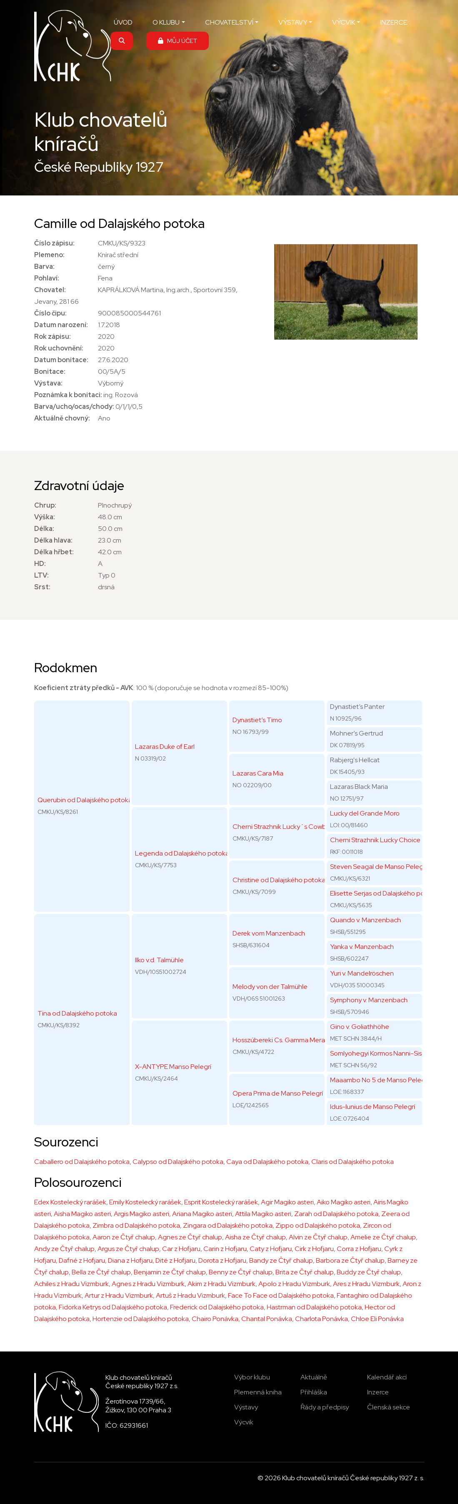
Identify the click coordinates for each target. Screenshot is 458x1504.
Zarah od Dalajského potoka (336, 1213)
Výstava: (48, 383)
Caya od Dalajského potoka (267, 1161)
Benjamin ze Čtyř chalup (170, 1272)
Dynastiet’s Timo (257, 720)
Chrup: (45, 505)
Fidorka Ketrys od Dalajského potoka (113, 1307)
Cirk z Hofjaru (314, 1248)
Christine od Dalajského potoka (279, 880)
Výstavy (246, 1407)
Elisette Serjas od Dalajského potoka (384, 893)
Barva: (44, 266)
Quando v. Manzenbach (365, 920)
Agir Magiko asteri (287, 1202)
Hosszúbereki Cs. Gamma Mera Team (288, 1040)
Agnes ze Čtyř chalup (190, 1237)
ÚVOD (123, 22)
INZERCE (393, 22)
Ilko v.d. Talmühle (159, 960)
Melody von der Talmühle (270, 986)
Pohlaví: (46, 278)
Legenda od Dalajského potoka (182, 853)
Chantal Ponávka (266, 1318)
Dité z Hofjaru (175, 1260)
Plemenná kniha (258, 1392)
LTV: (41, 575)
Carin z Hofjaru (225, 1248)
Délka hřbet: (54, 552)
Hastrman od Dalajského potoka (314, 1307)
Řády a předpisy (324, 1407)
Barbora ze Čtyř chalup (350, 1260)
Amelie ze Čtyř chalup (383, 1237)
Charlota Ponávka (321, 1318)
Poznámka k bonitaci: (68, 394)
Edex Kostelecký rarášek (70, 1202)
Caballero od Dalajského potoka (82, 1161)
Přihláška (313, 1392)
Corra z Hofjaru (359, 1248)
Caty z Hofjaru (271, 1248)
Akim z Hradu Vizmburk (221, 1283)
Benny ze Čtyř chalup (241, 1272)
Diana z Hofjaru (130, 1260)
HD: (40, 563)
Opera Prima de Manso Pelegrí (278, 1093)
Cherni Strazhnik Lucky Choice (375, 840)
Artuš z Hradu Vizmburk (190, 1295)
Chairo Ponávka (215, 1318)
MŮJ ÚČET (177, 41)
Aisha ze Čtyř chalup (255, 1237)
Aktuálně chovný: (62, 418)
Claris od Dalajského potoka (352, 1161)
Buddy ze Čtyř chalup (369, 1272)
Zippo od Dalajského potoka (317, 1225)
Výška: (44, 517)
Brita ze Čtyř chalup (304, 1272)
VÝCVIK (343, 22)
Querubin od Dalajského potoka (85, 800)
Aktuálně (313, 1377)
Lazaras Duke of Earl (165, 746)
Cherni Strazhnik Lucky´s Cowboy (283, 826)
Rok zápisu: (52, 336)
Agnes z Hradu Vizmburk (148, 1283)
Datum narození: (61, 324)
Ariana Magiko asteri (202, 1213)
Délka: (44, 528)
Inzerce (378, 1392)
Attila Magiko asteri (263, 1213)
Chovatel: (50, 289)
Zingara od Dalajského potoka (228, 1225)
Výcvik (243, 1422)
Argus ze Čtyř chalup (128, 1248)
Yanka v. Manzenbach (362, 946)
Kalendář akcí (387, 1377)
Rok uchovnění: (58, 348)
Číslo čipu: (50, 313)
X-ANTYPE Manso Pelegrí (173, 1066)
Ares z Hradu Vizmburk (366, 1283)
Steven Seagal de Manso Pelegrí (378, 866)
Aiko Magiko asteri (343, 1202)
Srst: (42, 587)
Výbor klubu (252, 1377)
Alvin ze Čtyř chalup (318, 1237)
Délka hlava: (53, 540)
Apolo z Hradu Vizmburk (294, 1283)
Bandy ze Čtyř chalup (281, 1260)
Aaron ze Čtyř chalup (124, 1237)
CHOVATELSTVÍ (229, 22)
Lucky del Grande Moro (365, 813)
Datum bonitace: (61, 359)
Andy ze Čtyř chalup (64, 1248)
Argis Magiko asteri (141, 1213)
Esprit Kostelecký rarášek (221, 1202)
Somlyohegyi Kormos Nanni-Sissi (378, 1053)
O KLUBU (166, 22)
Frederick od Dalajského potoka (217, 1307)
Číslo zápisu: (54, 243)
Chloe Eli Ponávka (377, 1318)
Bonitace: (49, 371)
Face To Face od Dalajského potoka (281, 1295)
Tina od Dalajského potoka (77, 1013)
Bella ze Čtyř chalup (101, 1272)
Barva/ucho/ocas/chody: (74, 406)
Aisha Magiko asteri (82, 1213)
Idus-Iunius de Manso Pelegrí (372, 1106)
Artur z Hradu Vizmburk (119, 1295)
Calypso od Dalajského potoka (178, 1161)
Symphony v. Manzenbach (369, 1000)
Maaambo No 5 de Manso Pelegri (379, 1080)
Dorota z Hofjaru (222, 1260)
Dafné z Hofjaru (82, 1260)
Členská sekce (388, 1407)
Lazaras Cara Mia (258, 773)
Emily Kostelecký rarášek (145, 1202)
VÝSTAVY (292, 22)
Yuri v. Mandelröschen (362, 973)
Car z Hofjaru (181, 1248)
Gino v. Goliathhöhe (359, 1026)
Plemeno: (49, 254)
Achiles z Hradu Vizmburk (71, 1283)
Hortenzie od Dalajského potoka (141, 1318)
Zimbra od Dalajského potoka (136, 1225)
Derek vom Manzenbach (269, 933)
